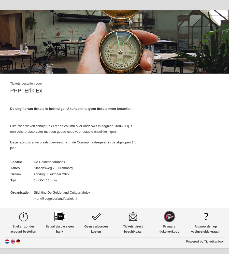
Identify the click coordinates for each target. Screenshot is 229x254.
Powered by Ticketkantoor (205, 241)
